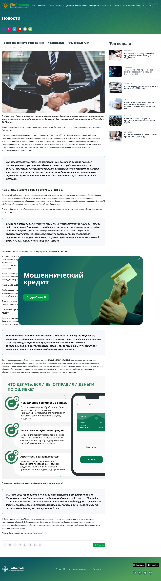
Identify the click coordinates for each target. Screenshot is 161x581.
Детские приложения (81, 569)
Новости (42, 5)
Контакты (97, 569)
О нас (31, 5)
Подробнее (36, 297)
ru (138, 6)
